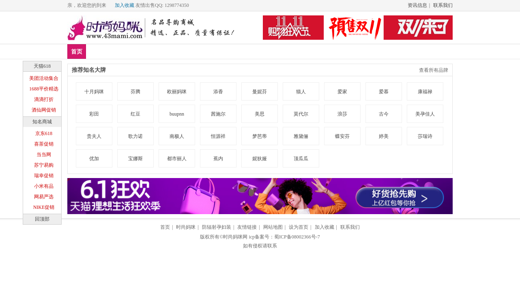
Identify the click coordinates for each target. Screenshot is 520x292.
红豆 (135, 114)
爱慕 (384, 91)
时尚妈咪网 (235, 237)
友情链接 (247, 227)
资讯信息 (417, 5)
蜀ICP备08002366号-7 (297, 237)
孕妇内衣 (240, 51)
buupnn (177, 114)
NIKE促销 (44, 207)
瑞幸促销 (44, 175)
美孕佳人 (425, 114)
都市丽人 (177, 158)
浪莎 (342, 114)
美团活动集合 (43, 78)
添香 (218, 91)
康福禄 (425, 91)
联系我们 (443, 5)
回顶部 (42, 219)
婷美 (384, 136)
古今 (384, 114)
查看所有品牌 (433, 70)
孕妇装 (172, 51)
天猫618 (42, 66)
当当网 (44, 154)
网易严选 (44, 197)
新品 (97, 51)
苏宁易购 (44, 165)
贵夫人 (94, 136)
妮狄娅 (259, 158)
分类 (269, 51)
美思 (259, 114)
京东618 (43, 133)
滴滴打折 (44, 99)
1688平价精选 (43, 89)
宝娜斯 (135, 158)
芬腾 (135, 91)
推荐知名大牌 (89, 70)
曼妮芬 (259, 91)
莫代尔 (301, 114)
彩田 (94, 114)
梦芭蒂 (259, 136)
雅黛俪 (301, 136)
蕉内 (218, 158)
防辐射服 (204, 51)
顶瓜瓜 (301, 158)
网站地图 (273, 227)
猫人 (301, 91)
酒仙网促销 (44, 110)
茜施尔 (218, 114)
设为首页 (298, 227)
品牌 (145, 51)
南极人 (177, 136)
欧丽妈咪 (177, 91)
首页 (76, 52)
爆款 (121, 51)
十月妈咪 (94, 91)
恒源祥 (218, 136)
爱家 (342, 91)
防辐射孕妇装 (216, 227)
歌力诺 (135, 136)
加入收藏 (124, 5)
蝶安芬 (342, 136)
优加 (94, 158)
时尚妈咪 (186, 227)
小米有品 (44, 186)
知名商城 (42, 122)
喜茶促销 (44, 144)
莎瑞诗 (425, 136)
